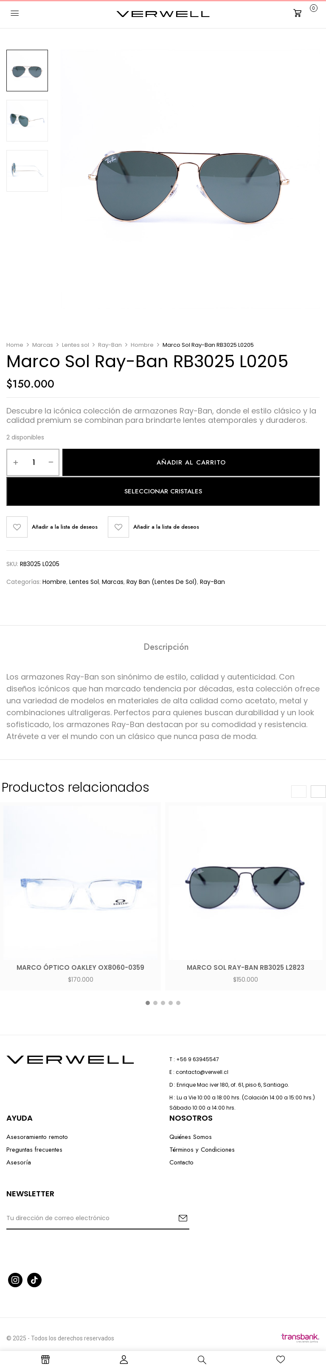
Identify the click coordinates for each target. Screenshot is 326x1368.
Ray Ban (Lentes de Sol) (161, 582)
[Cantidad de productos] (33, 462)
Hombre (142, 345)
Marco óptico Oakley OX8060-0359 (80, 967)
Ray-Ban (110, 345)
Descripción (166, 648)
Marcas (42, 345)
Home (14, 345)
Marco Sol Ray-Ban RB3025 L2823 (245, 967)
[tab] (166, 648)
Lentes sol (75, 345)
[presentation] (298, 791)
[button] (304, 13)
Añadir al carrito (191, 462)
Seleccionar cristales (163, 491)
